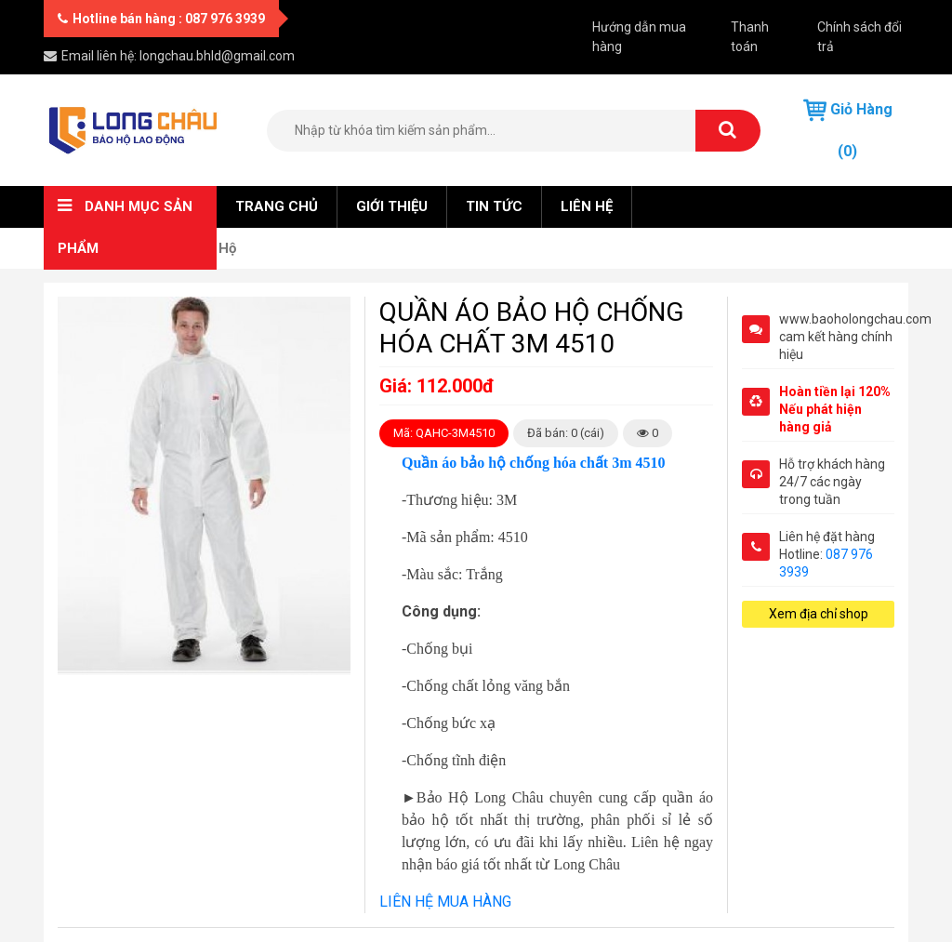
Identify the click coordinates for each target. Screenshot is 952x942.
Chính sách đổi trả (859, 37)
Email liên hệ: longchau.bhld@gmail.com (169, 55)
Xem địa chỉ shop (818, 613)
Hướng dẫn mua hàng (639, 37)
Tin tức (494, 206)
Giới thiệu (392, 206)
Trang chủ (276, 206)
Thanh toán (750, 37)
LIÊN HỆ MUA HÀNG (445, 901)
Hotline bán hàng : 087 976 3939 (161, 18)
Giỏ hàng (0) (847, 129)
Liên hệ (587, 206)
